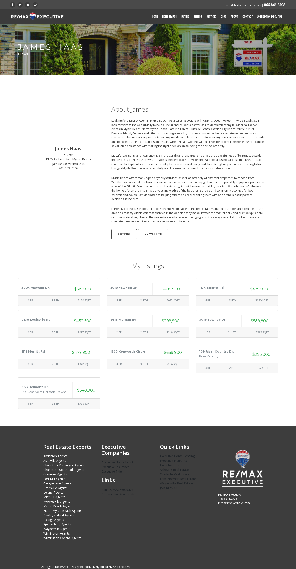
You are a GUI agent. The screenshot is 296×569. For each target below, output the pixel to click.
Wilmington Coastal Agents (62, 538)
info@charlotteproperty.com (243, 5)
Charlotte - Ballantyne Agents (64, 465)
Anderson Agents (55, 456)
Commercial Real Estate (118, 494)
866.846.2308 (274, 4)
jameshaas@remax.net (68, 164)
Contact (247, 16)
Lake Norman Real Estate (178, 479)
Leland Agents (53, 492)
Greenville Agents (55, 488)
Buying (185, 16)
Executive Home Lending (119, 462)
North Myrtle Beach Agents (62, 511)
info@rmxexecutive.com (234, 503)
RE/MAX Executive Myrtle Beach (68, 159)
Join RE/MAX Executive (269, 16)
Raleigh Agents (53, 520)
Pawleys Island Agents (59, 515)
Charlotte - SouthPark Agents (63, 470)
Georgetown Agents (57, 483)
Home (155, 16)
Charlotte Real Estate (175, 474)
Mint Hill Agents (54, 497)
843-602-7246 (68, 168)
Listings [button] (124, 234)
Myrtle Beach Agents (58, 506)
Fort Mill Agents (54, 479)
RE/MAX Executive (117, 567)
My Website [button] (153, 234)
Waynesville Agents (56, 529)
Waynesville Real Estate (176, 483)
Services (211, 16)
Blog (223, 16)
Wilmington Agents (56, 533)
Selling (198, 16)
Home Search (169, 16)
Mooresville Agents (56, 501)
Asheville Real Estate (174, 470)
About (234, 16)
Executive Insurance (115, 467)
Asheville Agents (54, 460)
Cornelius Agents (55, 474)
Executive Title (112, 471)
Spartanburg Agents (57, 524)
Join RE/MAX (168, 488)
